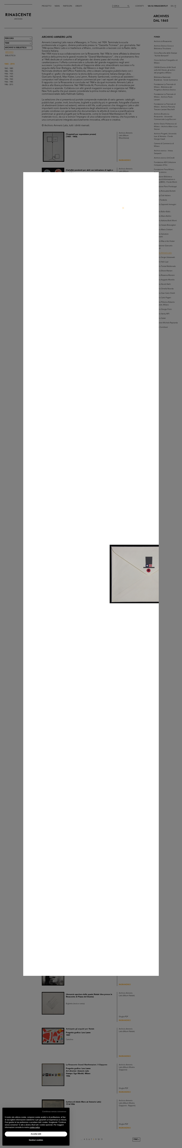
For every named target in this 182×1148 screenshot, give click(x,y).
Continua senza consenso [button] (54, 1111)
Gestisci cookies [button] (36, 1140)
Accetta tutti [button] (36, 1134)
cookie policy (35, 1127)
